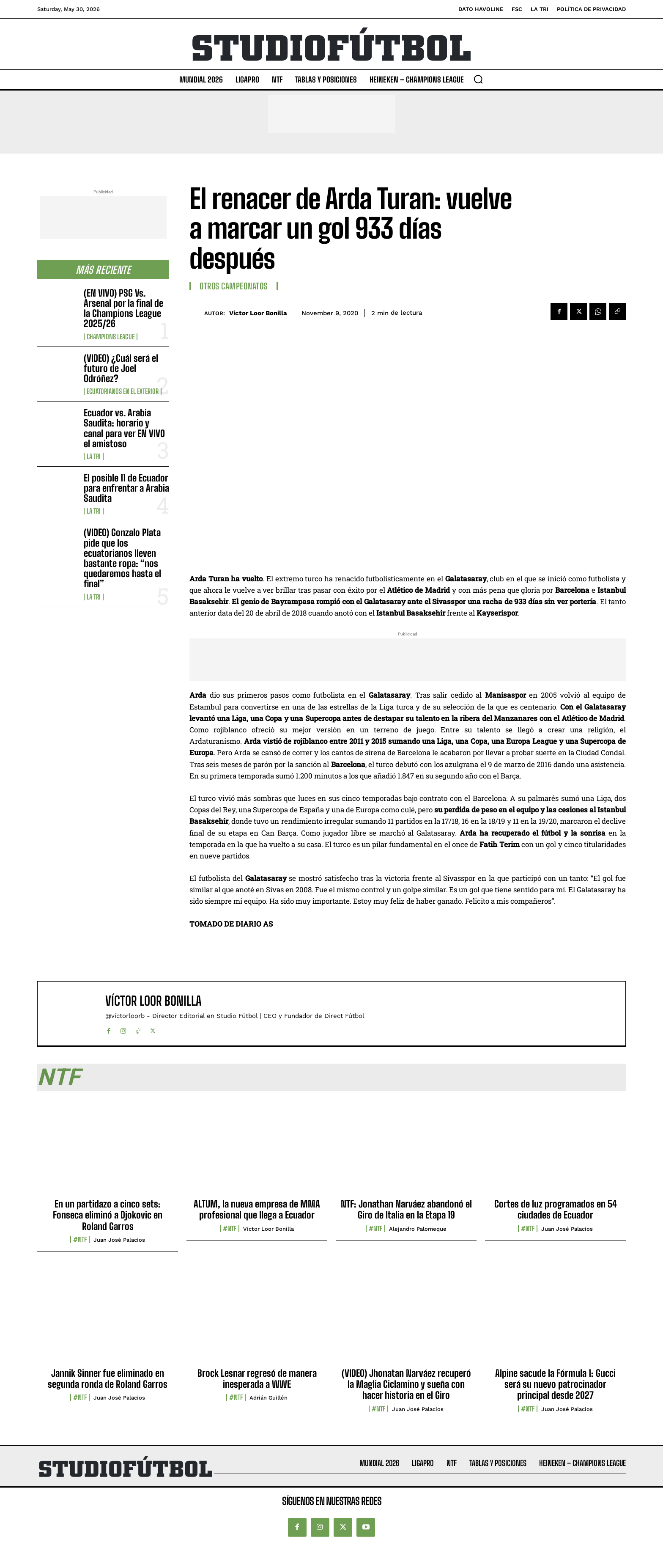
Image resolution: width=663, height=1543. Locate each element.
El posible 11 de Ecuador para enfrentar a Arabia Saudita (126, 488)
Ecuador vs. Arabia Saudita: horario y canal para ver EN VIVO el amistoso (124, 428)
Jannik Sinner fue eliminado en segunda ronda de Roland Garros (107, 1378)
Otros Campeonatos (234, 286)
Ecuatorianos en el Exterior (123, 391)
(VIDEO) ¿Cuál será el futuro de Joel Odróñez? (121, 368)
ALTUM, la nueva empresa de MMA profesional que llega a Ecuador (257, 1209)
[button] (478, 79)
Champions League (110, 336)
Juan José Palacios (119, 1240)
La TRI (94, 456)
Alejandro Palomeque (418, 1229)
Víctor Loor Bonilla (258, 313)
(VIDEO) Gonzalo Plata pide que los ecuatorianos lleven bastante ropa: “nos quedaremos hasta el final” (122, 558)
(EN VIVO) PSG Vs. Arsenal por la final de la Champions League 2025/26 (123, 308)
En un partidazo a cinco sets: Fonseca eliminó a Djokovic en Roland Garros (107, 1215)
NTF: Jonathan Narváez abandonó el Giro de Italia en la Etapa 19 (406, 1209)
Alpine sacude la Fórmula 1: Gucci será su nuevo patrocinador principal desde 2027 (555, 1384)
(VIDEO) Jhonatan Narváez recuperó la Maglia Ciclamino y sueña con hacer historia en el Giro (406, 1384)
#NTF (80, 1239)
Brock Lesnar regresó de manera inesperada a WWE (257, 1378)
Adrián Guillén (268, 1397)
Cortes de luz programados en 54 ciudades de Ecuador (555, 1209)
